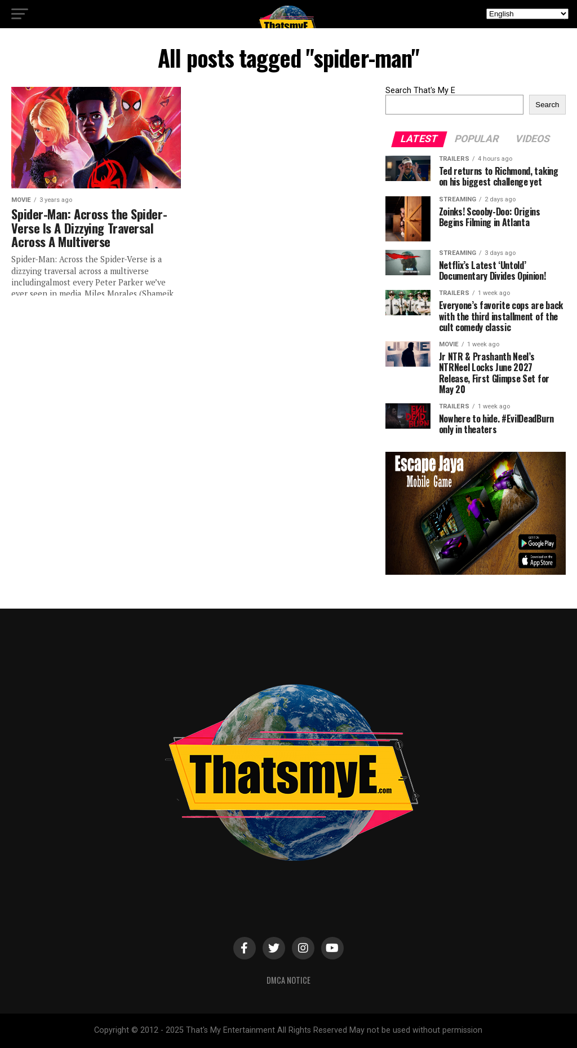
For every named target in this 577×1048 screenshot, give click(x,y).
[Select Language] (527, 13)
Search (547, 104)
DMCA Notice (288, 980)
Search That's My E (420, 90)
